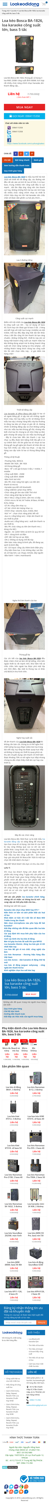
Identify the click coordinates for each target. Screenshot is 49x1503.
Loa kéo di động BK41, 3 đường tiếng (13, 1089)
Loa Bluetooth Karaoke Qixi (34, 1340)
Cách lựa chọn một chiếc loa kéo (36, 1365)
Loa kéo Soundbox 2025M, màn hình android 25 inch (13, 1235)
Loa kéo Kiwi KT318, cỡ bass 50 (13, 1146)
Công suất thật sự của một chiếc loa (13, 1379)
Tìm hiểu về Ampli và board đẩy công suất (36, 1351)
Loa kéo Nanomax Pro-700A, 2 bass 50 (36, 1175)
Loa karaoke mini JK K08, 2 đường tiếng (36, 1206)
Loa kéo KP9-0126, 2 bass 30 (36, 1292)
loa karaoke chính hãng (33, 896)
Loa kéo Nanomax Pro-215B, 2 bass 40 (13, 1175)
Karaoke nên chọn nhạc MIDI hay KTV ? (21, 910)
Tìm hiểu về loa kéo (36, 1345)
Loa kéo (14, 11)
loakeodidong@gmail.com (37, 1405)
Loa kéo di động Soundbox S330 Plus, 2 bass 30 (35, 1264)
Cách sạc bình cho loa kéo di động (19, 939)
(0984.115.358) (35, 1400)
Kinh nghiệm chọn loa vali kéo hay (19, 970)
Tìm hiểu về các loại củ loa (36, 1358)
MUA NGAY (24, 107)
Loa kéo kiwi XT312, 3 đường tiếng (13, 1119)
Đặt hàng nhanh (22, 160)
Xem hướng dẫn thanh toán (16, 165)
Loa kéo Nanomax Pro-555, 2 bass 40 (35, 1146)
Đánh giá (38, 160)
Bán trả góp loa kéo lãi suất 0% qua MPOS (23, 941)
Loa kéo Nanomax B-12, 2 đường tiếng (35, 1089)
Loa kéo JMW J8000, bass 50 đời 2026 (13, 1264)
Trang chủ (5, 11)
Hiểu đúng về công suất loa (13, 1385)
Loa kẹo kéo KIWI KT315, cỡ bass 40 (35, 1117)
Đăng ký (41, 1322)
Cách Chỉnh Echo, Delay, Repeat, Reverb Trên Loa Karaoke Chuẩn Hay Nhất (12, 1396)
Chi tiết (7, 160)
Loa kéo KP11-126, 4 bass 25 (13, 1292)
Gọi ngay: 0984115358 (24, 116)
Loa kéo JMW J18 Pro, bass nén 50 (36, 1234)
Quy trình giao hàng (13, 171)
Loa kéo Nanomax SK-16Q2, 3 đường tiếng (13, 1206)
